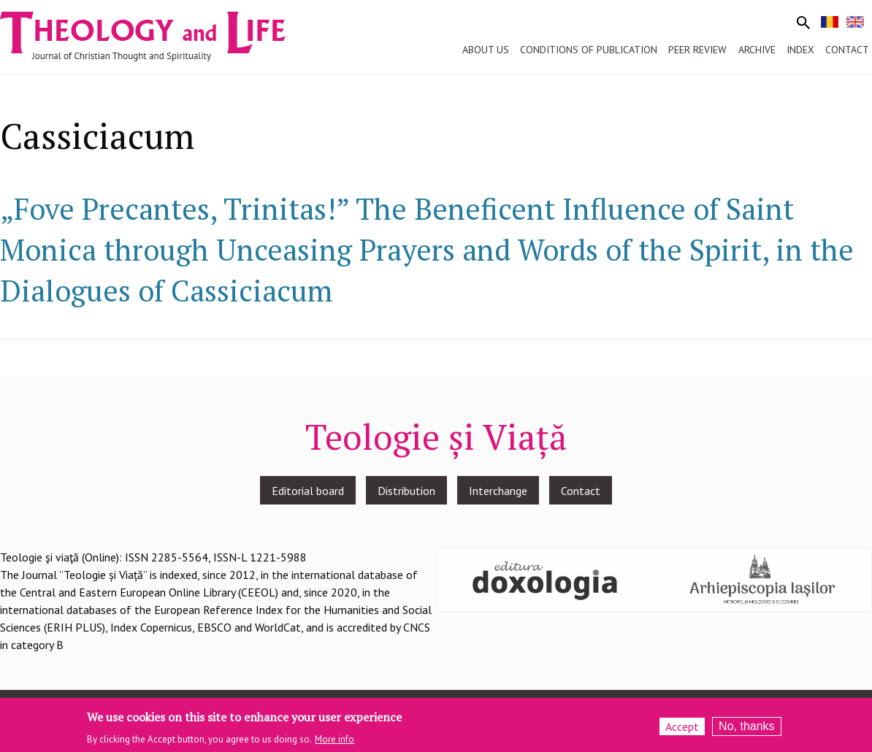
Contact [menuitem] (847, 49)
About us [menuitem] (485, 49)
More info (334, 742)
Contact (580, 490)
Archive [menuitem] (757, 49)
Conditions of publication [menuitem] (588, 49)
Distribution (406, 490)
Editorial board (308, 490)
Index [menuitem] (800, 49)
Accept (682, 730)
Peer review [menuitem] (697, 49)
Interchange (498, 490)
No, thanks (746, 730)
